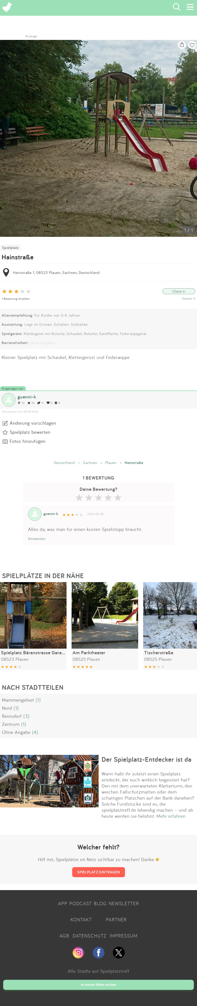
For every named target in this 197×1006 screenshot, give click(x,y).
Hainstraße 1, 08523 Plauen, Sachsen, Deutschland (56, 272)
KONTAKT (81, 919)
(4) (35, 732)
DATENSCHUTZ (89, 935)
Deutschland (64, 462)
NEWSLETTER (124, 903)
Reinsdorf (12, 716)
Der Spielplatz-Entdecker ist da (147, 759)
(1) (38, 700)
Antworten (37, 538)
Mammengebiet (18, 700)
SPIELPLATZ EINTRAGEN (98, 872)
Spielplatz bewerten (30, 432)
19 (30, 403)
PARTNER (116, 919)
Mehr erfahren (171, 816)
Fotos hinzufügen (28, 441)
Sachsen (90, 462)
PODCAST (80, 903)
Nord (7, 708)
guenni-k (27, 397)
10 (21, 403)
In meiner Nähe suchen (98, 984)
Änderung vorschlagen (33, 423)
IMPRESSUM (124, 935)
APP (62, 903)
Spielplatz (10, 247)
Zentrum (11, 724)
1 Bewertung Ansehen (16, 299)
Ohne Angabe (16, 732)
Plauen (111, 462)
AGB (64, 935)
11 (40, 403)
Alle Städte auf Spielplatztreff (98, 971)
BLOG (100, 903)
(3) (26, 716)
